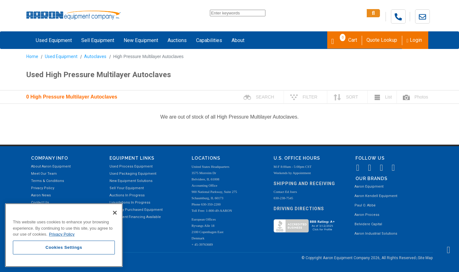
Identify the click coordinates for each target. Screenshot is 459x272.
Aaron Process (367, 215)
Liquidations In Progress (129, 202)
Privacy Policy (42, 188)
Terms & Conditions (47, 181)
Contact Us (40, 202)
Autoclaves (95, 56)
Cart (344, 39)
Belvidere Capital (368, 224)
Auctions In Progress (127, 195)
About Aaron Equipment (51, 166)
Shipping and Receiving (304, 183)
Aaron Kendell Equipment (376, 196)
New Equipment (141, 40)
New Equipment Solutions (130, 181)
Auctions (177, 40)
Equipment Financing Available (135, 217)
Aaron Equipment (369, 186)
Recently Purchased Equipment (136, 210)
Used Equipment (54, 40)
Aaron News (41, 195)
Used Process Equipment (130, 166)
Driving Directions (299, 208)
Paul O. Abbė (365, 205)
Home (32, 56)
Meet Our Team (44, 174)
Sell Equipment (97, 40)
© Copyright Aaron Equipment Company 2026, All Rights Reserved (359, 258)
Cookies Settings (63, 247)
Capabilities (209, 40)
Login (414, 40)
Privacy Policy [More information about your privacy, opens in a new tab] (62, 234)
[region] (64, 235)
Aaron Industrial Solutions (376, 234)
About (238, 40)
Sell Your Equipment (126, 188)
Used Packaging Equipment (132, 174)
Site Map (425, 258)
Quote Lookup (381, 40)
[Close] (115, 213)
